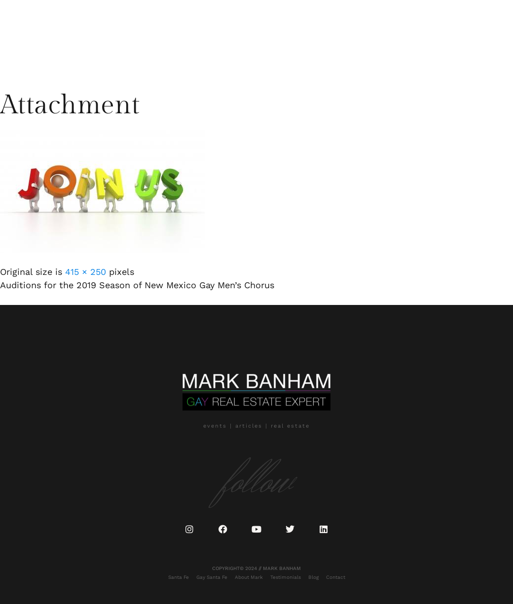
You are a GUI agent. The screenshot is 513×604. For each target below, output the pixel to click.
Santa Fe (40, 37)
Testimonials (190, 37)
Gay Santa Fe (86, 37)
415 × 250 (85, 272)
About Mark (137, 37)
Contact (136, 55)
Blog (104, 55)
